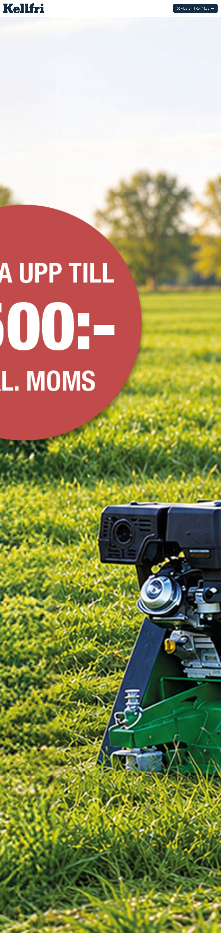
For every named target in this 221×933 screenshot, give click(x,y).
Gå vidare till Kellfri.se (195, 8)
